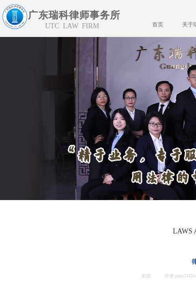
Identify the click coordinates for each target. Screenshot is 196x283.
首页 (157, 25)
